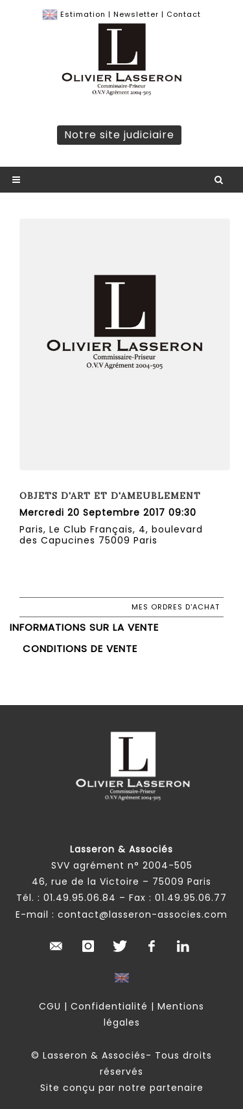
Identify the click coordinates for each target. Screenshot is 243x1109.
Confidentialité (109, 1006)
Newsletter (136, 14)
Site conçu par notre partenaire (121, 1087)
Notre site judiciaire (119, 134)
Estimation (83, 14)
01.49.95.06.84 (79, 897)
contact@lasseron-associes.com (142, 914)
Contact (184, 14)
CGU (50, 1006)
